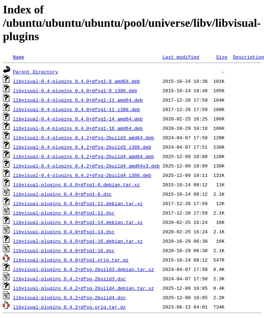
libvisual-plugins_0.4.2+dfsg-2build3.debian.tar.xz (83, 269)
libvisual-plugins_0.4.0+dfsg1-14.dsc (64, 231)
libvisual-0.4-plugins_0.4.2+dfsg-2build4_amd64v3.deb (86, 165)
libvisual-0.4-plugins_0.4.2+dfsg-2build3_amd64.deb (83, 137)
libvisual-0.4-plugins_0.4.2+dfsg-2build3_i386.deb (82, 147)
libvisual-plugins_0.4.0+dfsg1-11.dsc (64, 212)
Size (221, 57)
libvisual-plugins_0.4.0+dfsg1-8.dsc (62, 194)
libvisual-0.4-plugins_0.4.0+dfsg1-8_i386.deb (75, 90)
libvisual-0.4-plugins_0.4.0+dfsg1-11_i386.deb (76, 109)
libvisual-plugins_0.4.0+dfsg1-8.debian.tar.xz (76, 184)
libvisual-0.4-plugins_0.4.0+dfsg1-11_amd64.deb (78, 100)
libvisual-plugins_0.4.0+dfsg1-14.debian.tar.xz (78, 222)
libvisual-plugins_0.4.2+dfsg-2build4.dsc (69, 297)
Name (18, 57)
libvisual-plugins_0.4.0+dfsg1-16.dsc (64, 250)
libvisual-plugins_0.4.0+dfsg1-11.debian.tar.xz (78, 203)
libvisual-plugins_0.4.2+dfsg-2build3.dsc (69, 278)
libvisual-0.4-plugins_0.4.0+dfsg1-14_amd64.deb (78, 118)
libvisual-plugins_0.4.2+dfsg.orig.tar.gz (69, 307)
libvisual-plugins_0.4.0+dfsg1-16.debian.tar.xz (78, 241)
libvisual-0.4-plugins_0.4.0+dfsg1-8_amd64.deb (76, 81)
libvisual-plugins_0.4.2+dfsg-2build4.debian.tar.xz (83, 288)
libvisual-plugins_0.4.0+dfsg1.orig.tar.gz (71, 259)
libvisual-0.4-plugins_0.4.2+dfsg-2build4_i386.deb (82, 175)
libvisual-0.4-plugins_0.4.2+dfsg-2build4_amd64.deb (83, 156)
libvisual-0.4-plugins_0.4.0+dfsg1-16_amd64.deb (78, 128)
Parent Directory (35, 71)
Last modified (180, 57)
